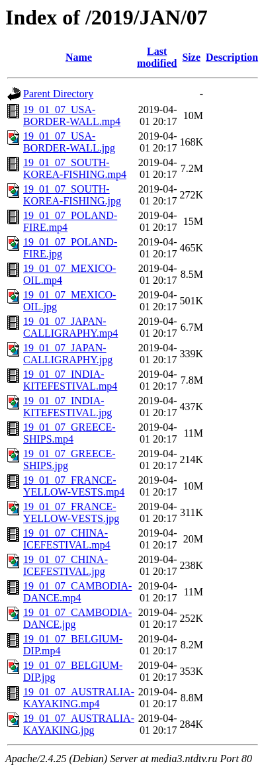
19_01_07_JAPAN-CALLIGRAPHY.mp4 (70, 327)
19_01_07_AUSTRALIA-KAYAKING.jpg (78, 724)
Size (191, 57)
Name (78, 57)
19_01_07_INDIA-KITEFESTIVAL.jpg (67, 406)
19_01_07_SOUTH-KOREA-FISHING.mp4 (74, 168)
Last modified (157, 57)
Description (232, 57)
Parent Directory (58, 93)
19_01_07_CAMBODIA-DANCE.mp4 (77, 591)
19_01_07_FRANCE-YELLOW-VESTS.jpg (71, 512)
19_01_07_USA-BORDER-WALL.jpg (69, 141)
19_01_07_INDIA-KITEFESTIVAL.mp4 (70, 380)
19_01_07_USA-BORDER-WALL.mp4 (71, 115)
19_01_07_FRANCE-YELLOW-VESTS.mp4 (73, 486)
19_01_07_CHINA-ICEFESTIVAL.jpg (65, 565)
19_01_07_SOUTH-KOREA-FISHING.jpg (72, 194)
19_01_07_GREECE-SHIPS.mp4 (69, 433)
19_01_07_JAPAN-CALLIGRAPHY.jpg (67, 353)
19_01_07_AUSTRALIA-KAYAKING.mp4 (78, 697)
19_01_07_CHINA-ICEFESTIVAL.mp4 (66, 538)
